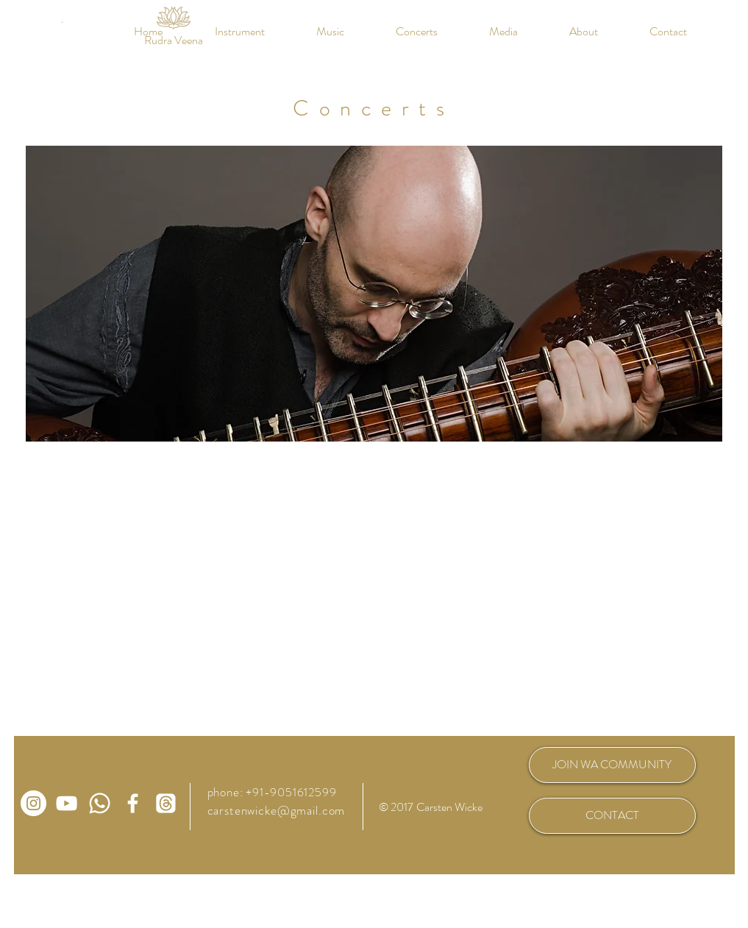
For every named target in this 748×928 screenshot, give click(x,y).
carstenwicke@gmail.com (276, 810)
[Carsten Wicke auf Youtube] (66, 803)
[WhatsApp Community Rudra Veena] (100, 803)
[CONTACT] (612, 816)
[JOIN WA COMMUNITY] (612, 765)
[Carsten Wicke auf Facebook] (133, 803)
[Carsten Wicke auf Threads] (166, 803)
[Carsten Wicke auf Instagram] (33, 803)
